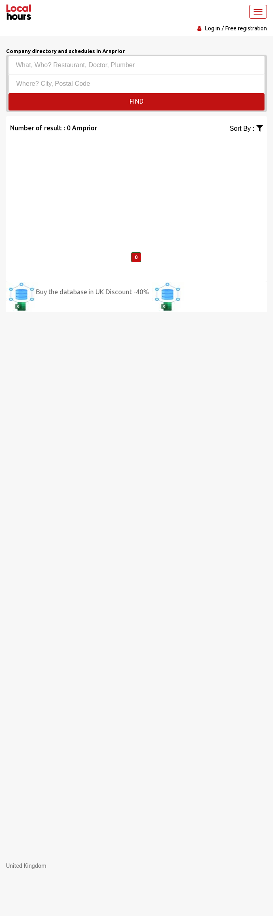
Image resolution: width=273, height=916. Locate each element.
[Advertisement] (136, 190)
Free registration (246, 28)
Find (136, 101)
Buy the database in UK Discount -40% (92, 291)
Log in (212, 28)
